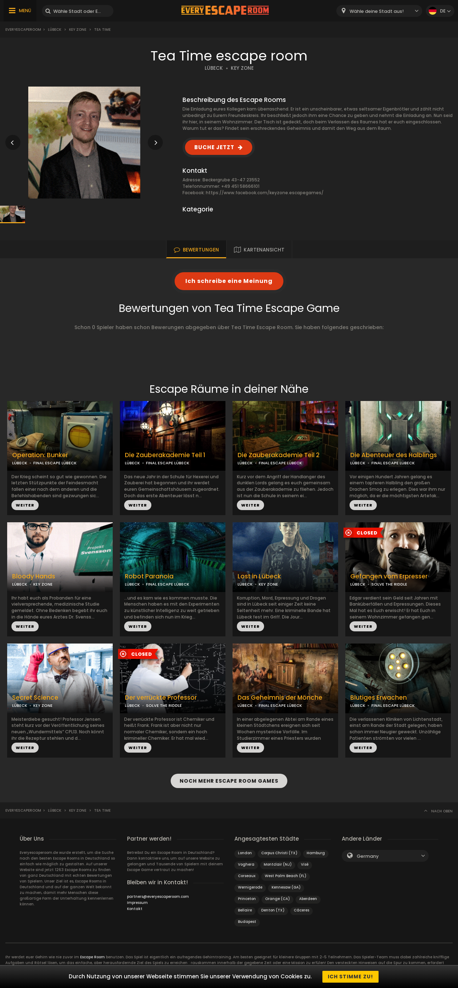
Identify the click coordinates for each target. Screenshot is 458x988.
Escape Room (92, 957)
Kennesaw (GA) (286, 887)
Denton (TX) (272, 910)
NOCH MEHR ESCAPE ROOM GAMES (229, 780)
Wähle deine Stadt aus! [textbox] (377, 11)
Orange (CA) (277, 898)
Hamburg (316, 853)
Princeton (247, 898)
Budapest (247, 921)
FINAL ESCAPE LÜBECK (55, 463)
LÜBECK (214, 68)
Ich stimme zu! (350, 976)
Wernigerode (250, 887)
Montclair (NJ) (278, 864)
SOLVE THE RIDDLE (389, 584)
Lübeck (54, 29)
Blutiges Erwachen (378, 697)
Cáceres (301, 910)
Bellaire (245, 910)
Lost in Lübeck (259, 576)
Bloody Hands (33, 576)
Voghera (246, 864)
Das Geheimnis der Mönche (280, 697)
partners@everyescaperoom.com (158, 896)
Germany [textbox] (368, 856)
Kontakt (134, 908)
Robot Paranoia (149, 576)
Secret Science (35, 697)
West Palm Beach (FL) (285, 876)
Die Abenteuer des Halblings (393, 455)
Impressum (137, 902)
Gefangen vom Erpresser (389, 576)
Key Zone (77, 29)
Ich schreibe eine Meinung (229, 281)
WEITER (25, 505)
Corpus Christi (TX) (279, 853)
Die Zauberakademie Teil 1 (165, 455)
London (245, 853)
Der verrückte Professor (161, 697)
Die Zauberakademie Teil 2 (279, 455)
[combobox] (379, 11)
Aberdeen (308, 898)
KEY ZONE (242, 68)
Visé (304, 864)
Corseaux (246, 876)
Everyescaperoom (23, 29)
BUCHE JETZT (214, 147)
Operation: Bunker (40, 455)
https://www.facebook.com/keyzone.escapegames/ (264, 193)
